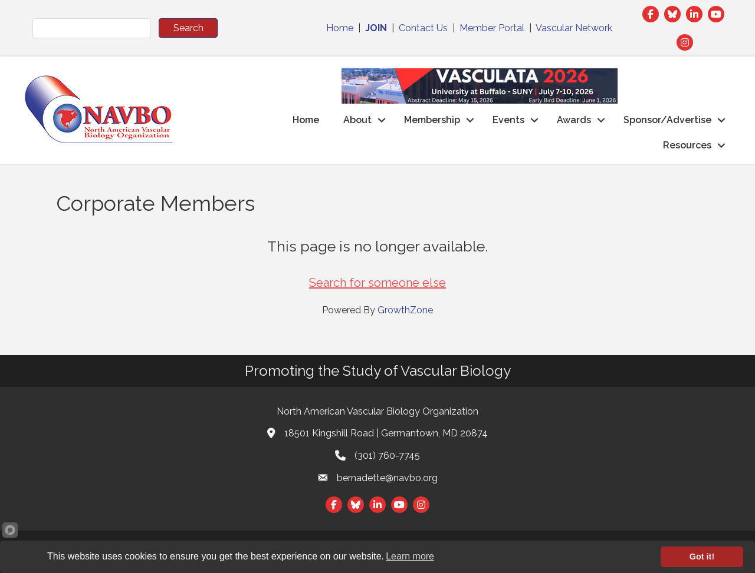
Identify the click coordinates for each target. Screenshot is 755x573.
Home (339, 28)
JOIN (376, 28)
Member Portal (491, 28)
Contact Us (423, 28)
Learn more (410, 556)
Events (508, 119)
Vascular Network (574, 28)
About (357, 119)
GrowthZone (405, 310)
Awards (574, 119)
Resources (687, 145)
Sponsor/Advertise (667, 119)
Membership (432, 119)
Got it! (702, 556)
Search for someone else (377, 283)
